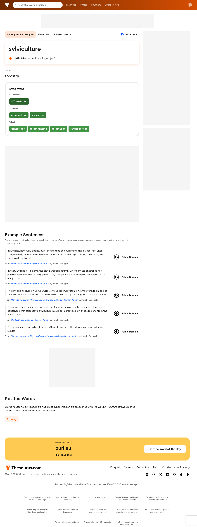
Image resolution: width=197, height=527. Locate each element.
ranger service (79, 128)
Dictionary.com (190, 5)
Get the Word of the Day (165, 449)
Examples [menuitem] (44, 34)
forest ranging (38, 128)
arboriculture (19, 115)
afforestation (19, 101)
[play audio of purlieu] (57, 455)
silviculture (38, 115)
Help (155, 467)
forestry (12, 419)
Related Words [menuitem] (62, 34)
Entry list (115, 467)
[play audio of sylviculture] (10, 58)
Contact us (142, 467)
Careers (128, 467)
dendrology (18, 128)
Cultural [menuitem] (96, 5)
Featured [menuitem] (71, 5)
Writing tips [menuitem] (112, 5)
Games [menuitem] (83, 5)
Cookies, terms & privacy (176, 467)
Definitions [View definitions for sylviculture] (130, 34)
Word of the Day (64, 442)
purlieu (63, 448)
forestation (58, 128)
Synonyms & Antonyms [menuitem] (20, 34)
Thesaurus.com (7, 5)
